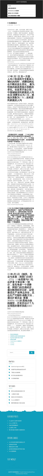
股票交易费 (13, 339)
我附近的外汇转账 (13, 446)
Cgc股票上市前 (12, 427)
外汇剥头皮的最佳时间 (17, 375)
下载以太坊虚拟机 (15, 372)
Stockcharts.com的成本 (13, 10)
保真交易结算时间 (12, 8)
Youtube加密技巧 (15, 400)
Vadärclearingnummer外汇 (17, 366)
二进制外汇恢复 (15, 394)
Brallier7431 (17, 25)
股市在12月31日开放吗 (13, 13)
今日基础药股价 (15, 378)
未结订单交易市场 (11, 463)
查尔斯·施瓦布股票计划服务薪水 (17, 430)
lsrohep (12, 343)
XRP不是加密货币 (11, 465)
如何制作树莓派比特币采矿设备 (17, 449)
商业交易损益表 (14, 334)
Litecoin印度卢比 (13, 423)
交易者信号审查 (13, 444)
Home (9, 5)
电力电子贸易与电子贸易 (16, 337)
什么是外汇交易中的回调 (15, 421)
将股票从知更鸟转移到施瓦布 (17, 336)
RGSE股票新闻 (12, 451)
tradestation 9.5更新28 (15, 341)
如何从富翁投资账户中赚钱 (14, 15)
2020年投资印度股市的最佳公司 (17, 442)
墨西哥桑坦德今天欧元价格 (18, 403)
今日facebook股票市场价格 (14, 467)
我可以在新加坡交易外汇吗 (18, 391)
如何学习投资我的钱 (21, 2)
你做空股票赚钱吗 (13, 425)
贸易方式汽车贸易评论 (17, 397)
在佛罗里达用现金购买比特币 (18, 369)
